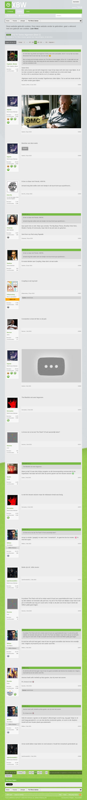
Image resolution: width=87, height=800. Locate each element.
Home (64, 794)
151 (41, 42)
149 (35, 42)
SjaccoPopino (39, 37)
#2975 (79, 579)
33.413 (16, 114)
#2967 (79, 293)
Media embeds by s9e (41, 797)
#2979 (79, 726)
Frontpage (10, 11)
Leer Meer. (34, 28)
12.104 (16, 586)
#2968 (79, 331)
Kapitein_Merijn (12, 64)
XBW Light (9, 794)
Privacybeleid (78, 797)
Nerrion (9, 332)
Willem (9, 543)
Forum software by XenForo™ (20, 797)
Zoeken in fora (13, 15)
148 (33, 42)
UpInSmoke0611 (12, 581)
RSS (80, 795)
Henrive (9, 445)
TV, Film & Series (20, 37)
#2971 (79, 444)
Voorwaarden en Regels (67, 797)
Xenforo (22, 794)
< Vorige (20, 42)
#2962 (79, 131)
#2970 (79, 409)
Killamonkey (11, 294)
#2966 (79, 265)
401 (17, 450)
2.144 (17, 201)
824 (17, 268)
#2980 (79, 756)
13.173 (16, 551)
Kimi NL (9, 195)
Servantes (10, 411)
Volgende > (51, 42)
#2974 (79, 543)
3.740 (17, 302)
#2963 (79, 155)
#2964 (79, 193)
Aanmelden (76, 1)
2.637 (17, 233)
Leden (28, 11)
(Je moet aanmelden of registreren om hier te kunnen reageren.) (65, 772)
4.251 (17, 686)
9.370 (17, 416)
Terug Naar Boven (73, 794)
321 (46, 42)
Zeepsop (9, 228)
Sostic (9, 477)
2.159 (17, 482)
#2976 (79, 611)
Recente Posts (25, 15)
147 (30, 42)
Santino (9, 263)
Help (60, 794)
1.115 (17, 69)
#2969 (79, 386)
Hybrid (9, 109)
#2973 (79, 507)
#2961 (79, 84)
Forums (19, 11)
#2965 (79, 238)
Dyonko (9, 681)
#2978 (79, 685)
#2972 (79, 477)
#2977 (79, 647)
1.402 (17, 337)
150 (38, 42)
